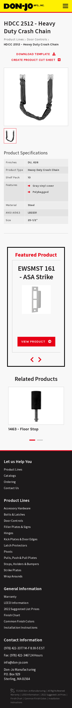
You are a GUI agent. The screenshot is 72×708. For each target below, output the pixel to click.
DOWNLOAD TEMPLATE (35, 54)
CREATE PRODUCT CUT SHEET (35, 60)
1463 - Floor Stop (23, 429)
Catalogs (10, 475)
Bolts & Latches (14, 514)
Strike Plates (12, 570)
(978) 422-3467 (20, 655)
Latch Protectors (15, 545)
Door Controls (37, 39)
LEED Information (16, 603)
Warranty (10, 596)
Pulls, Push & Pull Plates (20, 558)
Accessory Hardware (17, 508)
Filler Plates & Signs (17, 527)
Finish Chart (12, 615)
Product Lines (14, 39)
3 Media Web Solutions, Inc (12, 691)
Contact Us (11, 488)
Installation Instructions (20, 627)
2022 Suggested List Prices (21, 609)
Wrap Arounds (13, 576)
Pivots (8, 551)
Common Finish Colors (19, 621)
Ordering (10, 482)
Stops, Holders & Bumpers (21, 564)
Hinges (8, 533)
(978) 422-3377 (14, 648)
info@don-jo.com (16, 662)
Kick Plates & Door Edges (20, 539)
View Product (36, 341)
